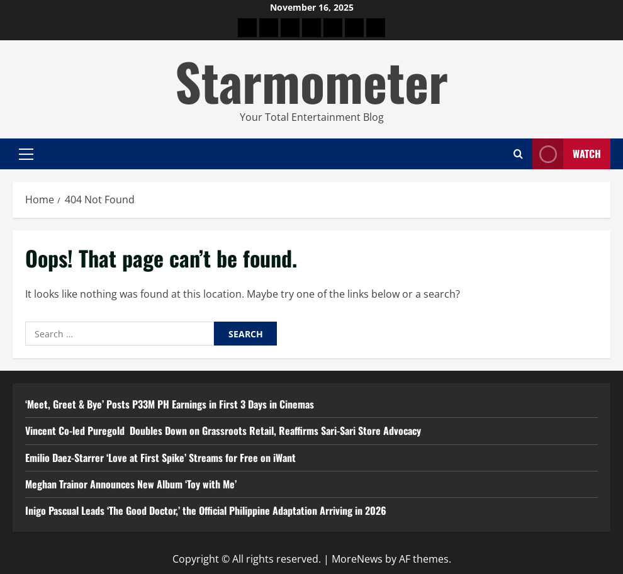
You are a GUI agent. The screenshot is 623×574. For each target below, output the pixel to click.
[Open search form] (518, 154)
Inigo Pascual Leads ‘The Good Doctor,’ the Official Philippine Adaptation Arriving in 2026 (205, 510)
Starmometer (311, 80)
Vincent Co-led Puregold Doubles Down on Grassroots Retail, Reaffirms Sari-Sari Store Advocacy (223, 430)
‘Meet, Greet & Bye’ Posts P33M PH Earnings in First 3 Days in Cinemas (169, 404)
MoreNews (357, 559)
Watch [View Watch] (566, 153)
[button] (26, 154)
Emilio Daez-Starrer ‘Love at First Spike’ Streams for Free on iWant (160, 457)
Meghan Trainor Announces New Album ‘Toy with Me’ (131, 484)
